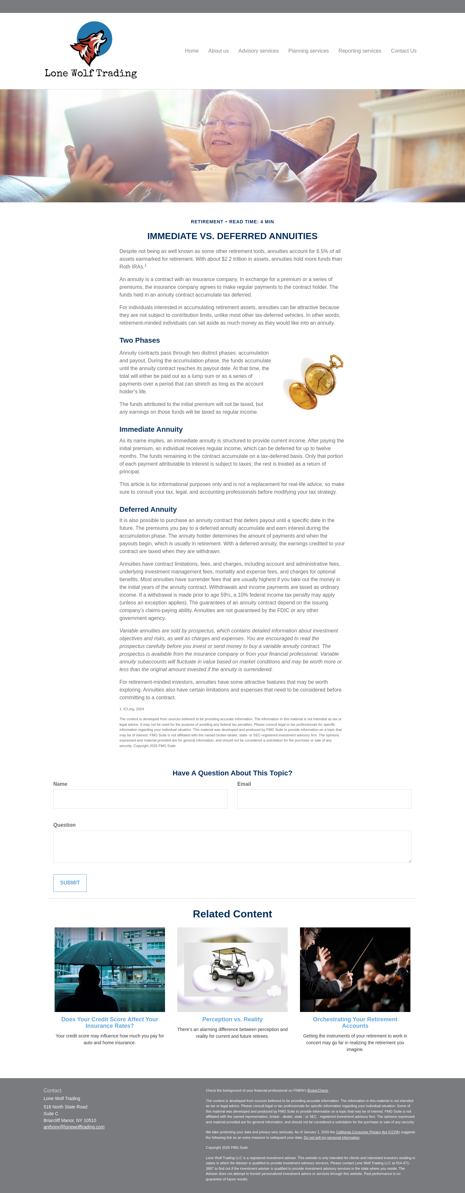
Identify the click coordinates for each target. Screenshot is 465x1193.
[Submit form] (70, 883)
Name (60, 784)
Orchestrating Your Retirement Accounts (355, 1022)
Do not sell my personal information (331, 1137)
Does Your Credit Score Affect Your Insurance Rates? (109, 1022)
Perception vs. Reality (232, 1019)
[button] (218, 51)
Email (244, 784)
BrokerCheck (317, 1090)
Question (64, 825)
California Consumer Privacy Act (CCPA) (368, 1132)
